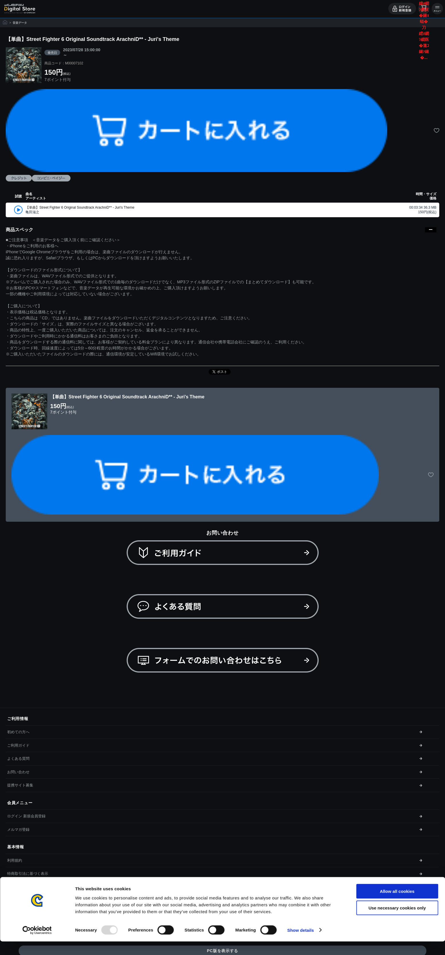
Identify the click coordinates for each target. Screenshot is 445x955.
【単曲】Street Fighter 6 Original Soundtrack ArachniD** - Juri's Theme (80, 207)
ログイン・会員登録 (402, 8)
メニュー (437, 8)
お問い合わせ (18, 772)
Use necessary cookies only (397, 921)
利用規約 (14, 860)
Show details (300, 943)
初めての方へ (18, 732)
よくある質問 (18, 758)
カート (424, 8)
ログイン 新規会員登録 (26, 816)
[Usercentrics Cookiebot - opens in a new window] (37, 944)
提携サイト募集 (20, 785)
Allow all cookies (397, 904)
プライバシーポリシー (25, 887)
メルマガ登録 (18, 829)
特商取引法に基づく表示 (27, 873)
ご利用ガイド (18, 745)
